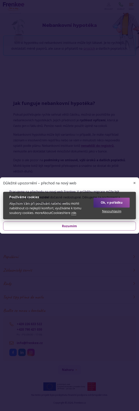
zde (73, 213)
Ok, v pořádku (111, 202)
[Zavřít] (134, 182)
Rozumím (69, 226)
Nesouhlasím (111, 211)
